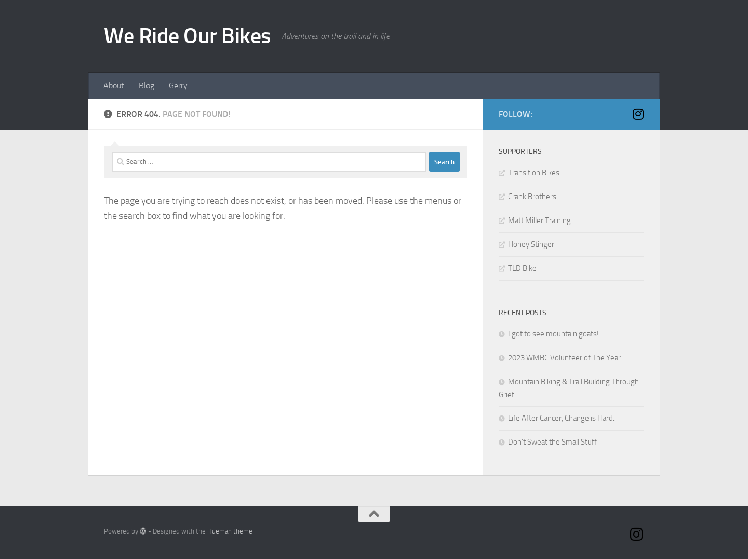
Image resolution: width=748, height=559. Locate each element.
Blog (146, 85)
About (113, 85)
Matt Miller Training (539, 220)
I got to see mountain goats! (553, 334)
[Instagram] (638, 114)
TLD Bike (522, 268)
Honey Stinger (531, 244)
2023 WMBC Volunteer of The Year (564, 357)
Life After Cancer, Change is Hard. (561, 418)
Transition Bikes (533, 172)
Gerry (178, 85)
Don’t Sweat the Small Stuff (552, 442)
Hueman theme (229, 531)
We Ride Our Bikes (187, 36)
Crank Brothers (532, 196)
